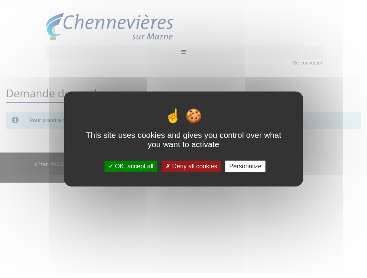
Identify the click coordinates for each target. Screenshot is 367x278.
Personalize (245, 166)
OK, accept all (131, 166)
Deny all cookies (191, 166)
